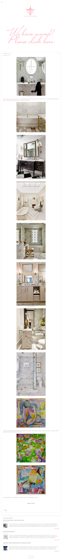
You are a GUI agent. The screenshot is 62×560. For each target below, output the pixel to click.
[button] (58, 53)
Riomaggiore (31, 495)
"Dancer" (31, 428)
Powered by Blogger (31, 555)
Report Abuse (31, 557)
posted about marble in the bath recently (13, 98)
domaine (31, 221)
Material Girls (31, 396)
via (31, 350)
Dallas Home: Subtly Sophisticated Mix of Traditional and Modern (17, 542)
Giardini (31, 463)
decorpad (31, 133)
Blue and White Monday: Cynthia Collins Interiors (13, 520)
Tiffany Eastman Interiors (31, 96)
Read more (56, 528)
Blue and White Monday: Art (9, 531)
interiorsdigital (31, 260)
